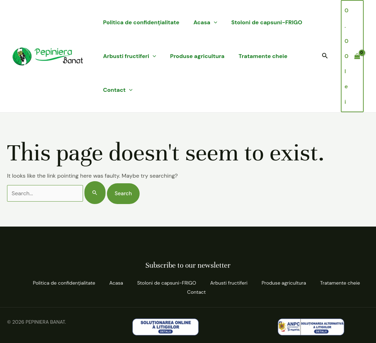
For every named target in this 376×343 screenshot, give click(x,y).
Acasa (205, 22)
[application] (213, 22)
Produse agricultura (197, 56)
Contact (118, 90)
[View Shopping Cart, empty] (352, 56)
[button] (325, 56)
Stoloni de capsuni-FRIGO (266, 22)
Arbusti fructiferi (129, 56)
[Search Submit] (95, 192)
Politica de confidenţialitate (141, 22)
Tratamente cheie (262, 56)
